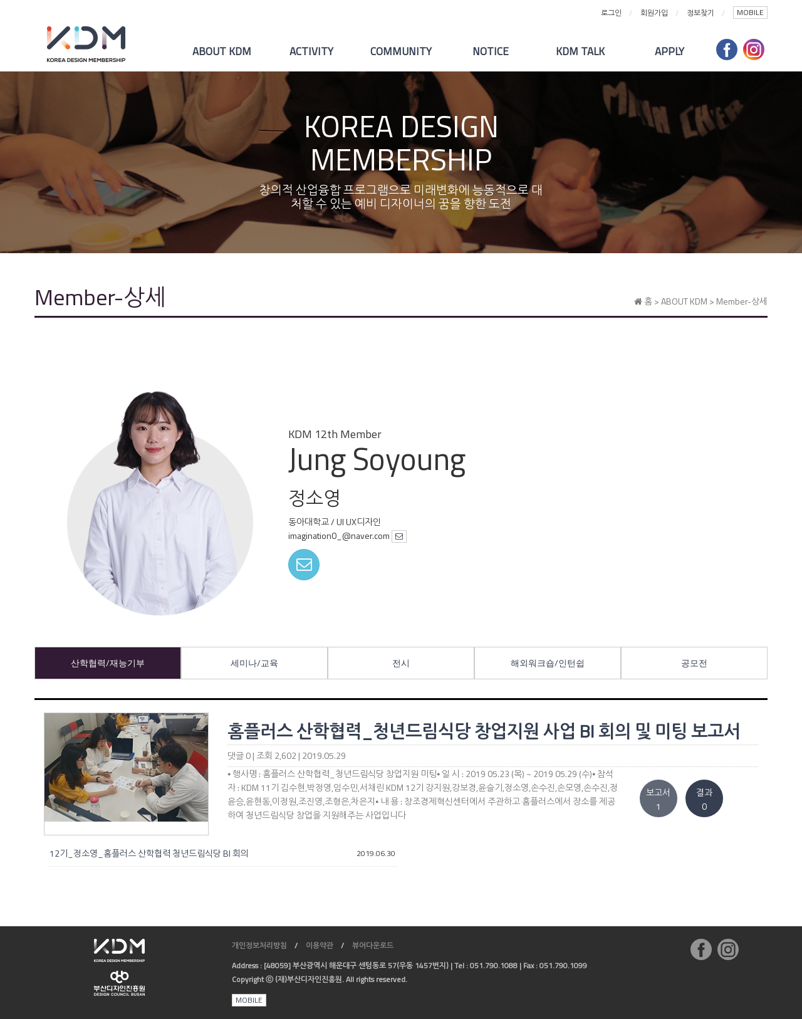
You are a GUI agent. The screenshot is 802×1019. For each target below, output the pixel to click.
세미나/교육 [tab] (254, 662)
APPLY (669, 51)
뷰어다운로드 (372, 945)
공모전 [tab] (694, 662)
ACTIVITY (311, 51)
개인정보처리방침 (259, 945)
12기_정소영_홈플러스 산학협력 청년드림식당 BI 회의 (149, 853)
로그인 (611, 13)
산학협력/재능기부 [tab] (108, 662)
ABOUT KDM (221, 51)
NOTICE (490, 51)
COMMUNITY (401, 51)
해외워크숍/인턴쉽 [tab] (548, 662)
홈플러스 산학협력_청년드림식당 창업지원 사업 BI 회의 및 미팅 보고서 (483, 731)
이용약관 (319, 945)
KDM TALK (580, 51)
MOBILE (750, 12)
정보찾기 (700, 13)
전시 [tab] (401, 662)
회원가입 (654, 13)
